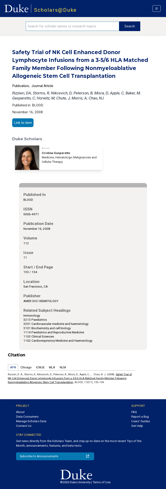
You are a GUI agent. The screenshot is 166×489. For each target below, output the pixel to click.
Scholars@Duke (55, 10)
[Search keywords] (72, 26)
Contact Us (23, 426)
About (20, 412)
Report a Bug (140, 416)
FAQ (134, 412)
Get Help (137, 426)
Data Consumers (27, 416)
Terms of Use (101, 482)
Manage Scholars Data (31, 421)
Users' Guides (140, 421)
